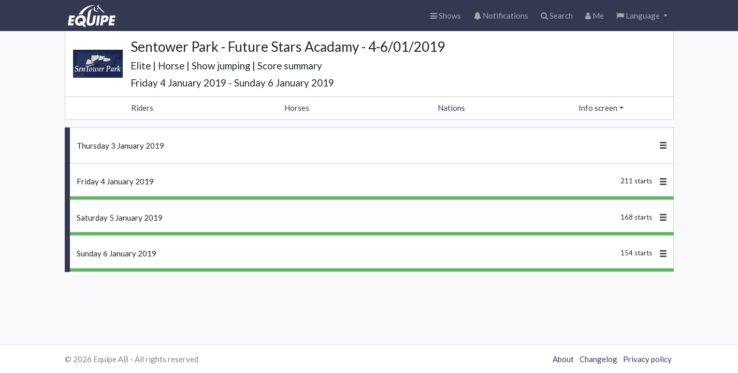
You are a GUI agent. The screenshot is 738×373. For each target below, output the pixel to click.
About (563, 359)
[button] (642, 16)
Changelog (598, 359)
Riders (142, 107)
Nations (451, 107)
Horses (296, 107)
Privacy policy (647, 359)
